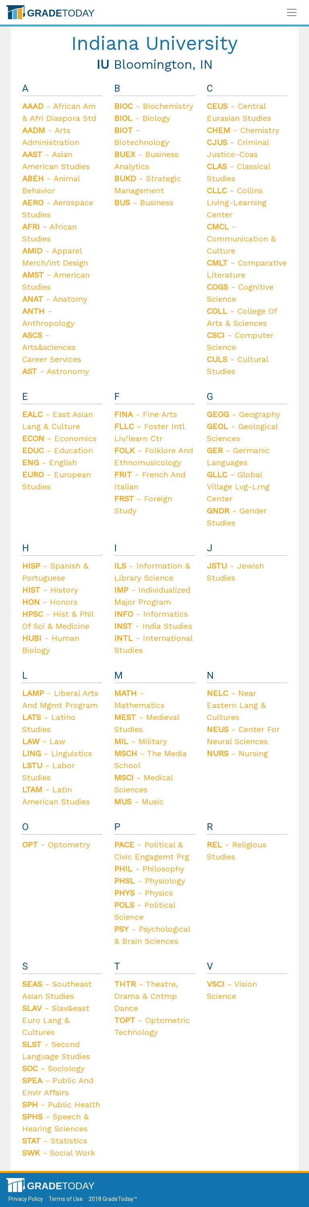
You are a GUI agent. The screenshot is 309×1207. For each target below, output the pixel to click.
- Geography (243, 414)
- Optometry (56, 844)
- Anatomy (54, 299)
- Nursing (237, 753)
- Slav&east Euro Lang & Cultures (55, 1020)
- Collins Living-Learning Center (236, 202)
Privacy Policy (25, 1199)
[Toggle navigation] (292, 12)
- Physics (143, 893)
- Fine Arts (145, 414)
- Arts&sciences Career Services (51, 347)
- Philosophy (149, 869)
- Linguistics (57, 753)
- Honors (50, 602)
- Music (139, 801)
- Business (143, 202)
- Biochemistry (153, 106)
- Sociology (53, 1068)
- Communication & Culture (241, 239)
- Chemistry (243, 130)
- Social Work (58, 1153)
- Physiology (149, 881)
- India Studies (153, 626)
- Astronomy (55, 371)
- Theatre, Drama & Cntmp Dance (146, 996)
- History (50, 590)
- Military (140, 741)
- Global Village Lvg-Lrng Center (238, 486)
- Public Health (61, 1104)
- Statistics (54, 1141)
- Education (57, 450)
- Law (44, 741)
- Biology (142, 118)
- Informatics (151, 614)
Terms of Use (66, 1199)
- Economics (59, 438)
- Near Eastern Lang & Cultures (236, 705)
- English (49, 462)
